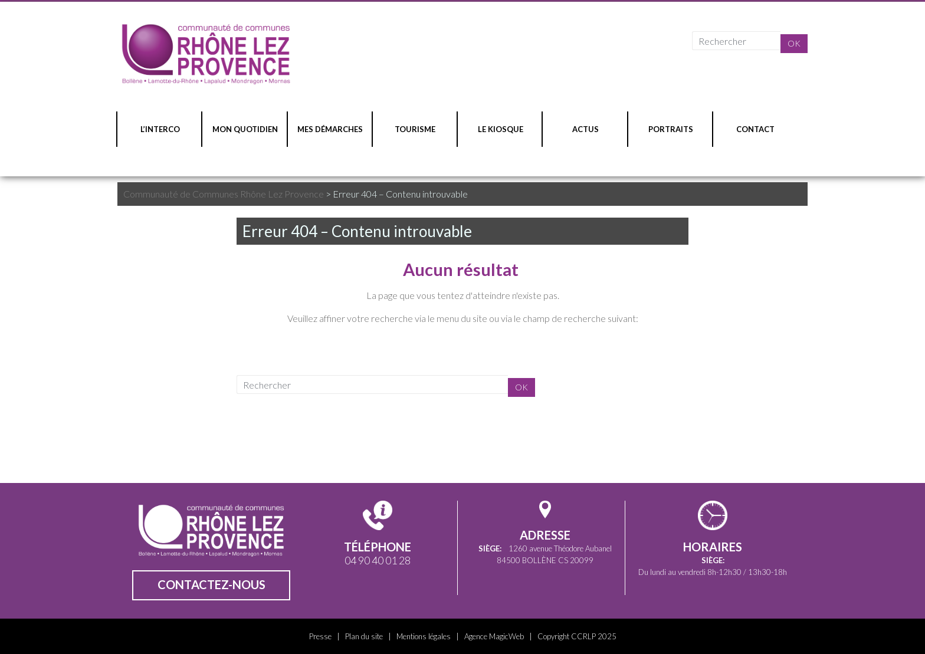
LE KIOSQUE (500, 129)
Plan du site (364, 636)
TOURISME (415, 129)
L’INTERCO (160, 129)
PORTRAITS (670, 129)
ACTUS (585, 129)
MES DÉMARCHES (330, 129)
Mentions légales (423, 636)
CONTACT (755, 129)
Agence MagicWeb (494, 636)
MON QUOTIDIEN (245, 129)
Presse (320, 636)
